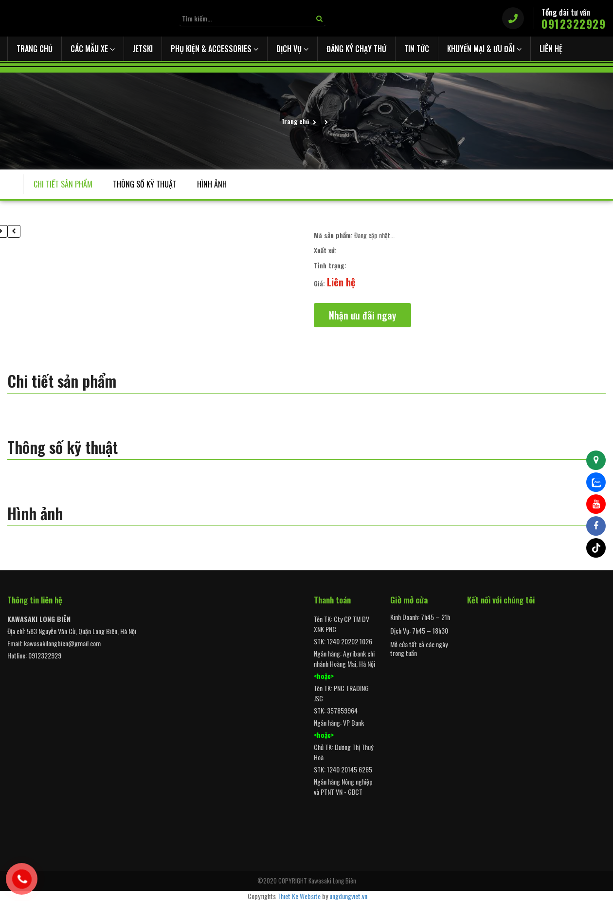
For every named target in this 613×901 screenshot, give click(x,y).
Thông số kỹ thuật (145, 184)
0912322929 (573, 24)
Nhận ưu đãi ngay (362, 315)
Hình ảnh (212, 184)
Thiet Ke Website (299, 896)
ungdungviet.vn (348, 896)
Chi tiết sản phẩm (63, 184)
